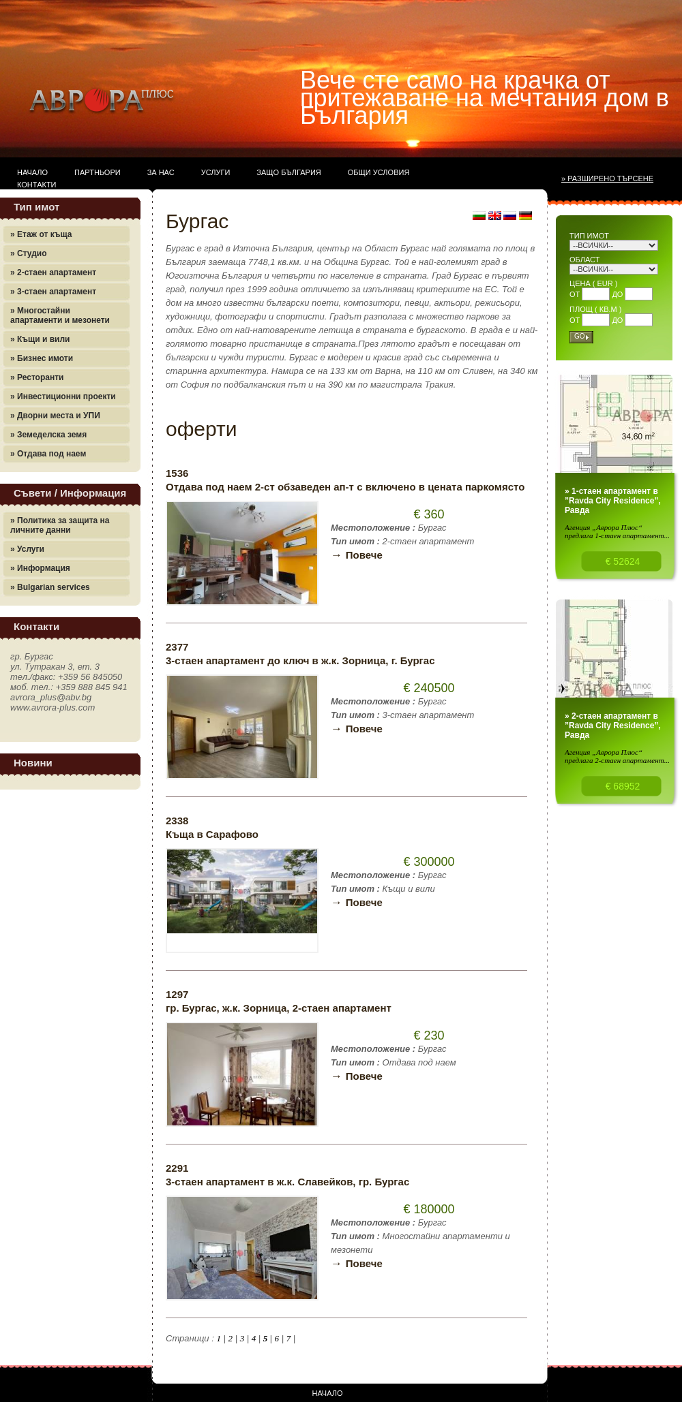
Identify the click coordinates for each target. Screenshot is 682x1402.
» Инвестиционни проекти (63, 396)
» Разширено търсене (607, 178)
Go (579, 336)
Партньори (97, 172)
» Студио (28, 253)
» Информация (40, 568)
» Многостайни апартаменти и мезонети (60, 315)
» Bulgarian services (50, 587)
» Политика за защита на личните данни (60, 525)
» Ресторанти (36, 377)
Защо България (288, 172)
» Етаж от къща (41, 234)
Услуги (216, 172)
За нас (161, 172)
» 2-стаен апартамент (53, 272)
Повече (357, 555)
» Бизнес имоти (41, 358)
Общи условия (379, 172)
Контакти (37, 185)
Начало (32, 172)
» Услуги (27, 549)
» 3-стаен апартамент (53, 291)
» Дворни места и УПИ (55, 415)
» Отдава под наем (48, 453)
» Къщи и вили (40, 339)
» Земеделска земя (48, 434)
